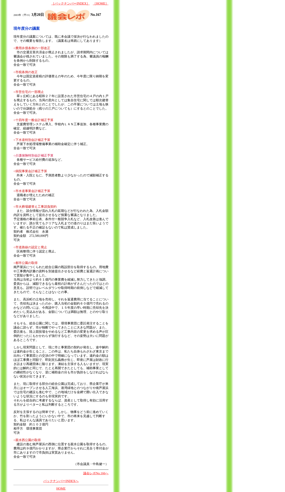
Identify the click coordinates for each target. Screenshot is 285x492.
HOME (61, 488)
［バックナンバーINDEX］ (70, 3)
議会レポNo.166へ (95, 473)
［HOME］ (100, 3)
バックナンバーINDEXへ (61, 481)
